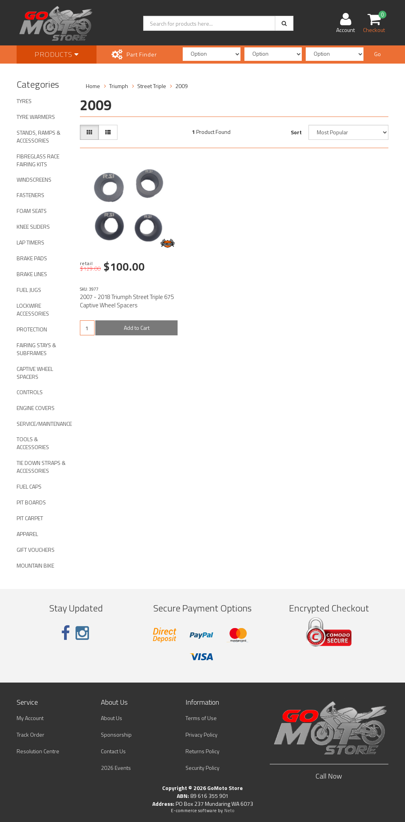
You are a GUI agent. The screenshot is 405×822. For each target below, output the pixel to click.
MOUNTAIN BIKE (35, 565)
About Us (111, 718)
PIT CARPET (30, 518)
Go (377, 54)
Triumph (118, 86)
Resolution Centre (38, 751)
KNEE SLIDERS (33, 226)
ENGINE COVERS (36, 408)
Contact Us (113, 751)
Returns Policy (202, 751)
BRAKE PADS (32, 258)
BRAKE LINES (32, 274)
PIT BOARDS (31, 502)
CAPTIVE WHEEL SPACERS (35, 373)
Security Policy (202, 768)
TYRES (24, 101)
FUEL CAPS (29, 486)
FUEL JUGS (29, 290)
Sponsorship (116, 734)
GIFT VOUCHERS (36, 549)
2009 (181, 86)
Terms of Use (201, 718)
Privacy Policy (201, 734)
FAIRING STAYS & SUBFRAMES (36, 349)
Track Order (30, 734)
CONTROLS (30, 392)
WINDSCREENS (34, 179)
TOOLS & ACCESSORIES (33, 443)
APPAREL (27, 534)
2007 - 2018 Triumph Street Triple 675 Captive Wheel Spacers (127, 301)
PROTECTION (32, 329)
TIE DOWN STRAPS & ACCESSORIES (41, 467)
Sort (296, 132)
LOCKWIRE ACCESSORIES (33, 309)
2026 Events (116, 768)
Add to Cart (137, 328)
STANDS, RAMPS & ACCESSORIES (39, 136)
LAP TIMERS (30, 242)
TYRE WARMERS (36, 117)
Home (93, 86)
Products (56, 54)
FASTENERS (30, 195)
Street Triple (151, 86)
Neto (229, 810)
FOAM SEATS (32, 211)
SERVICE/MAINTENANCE (44, 423)
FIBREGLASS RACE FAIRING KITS (38, 160)
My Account (30, 718)
